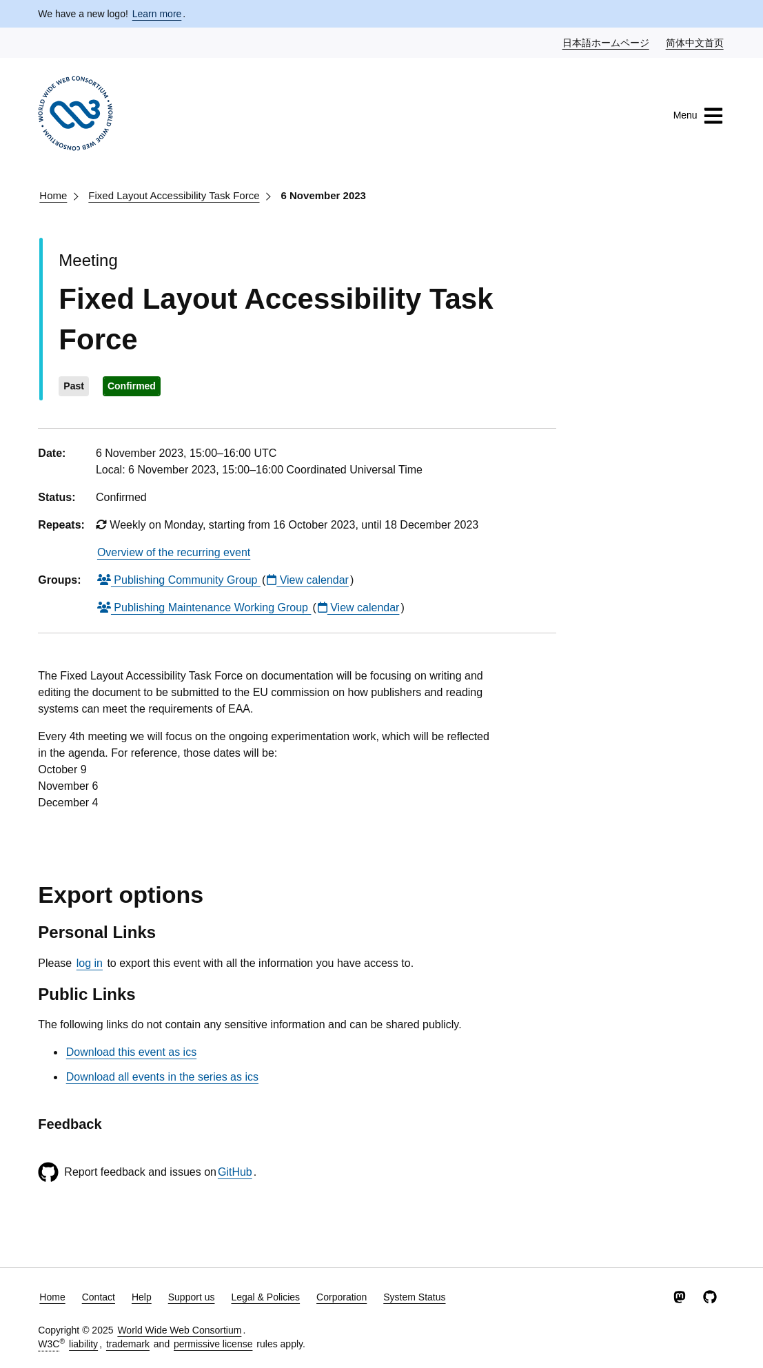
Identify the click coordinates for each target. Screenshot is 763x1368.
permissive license (213, 1343)
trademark (128, 1343)
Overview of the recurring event (173, 552)
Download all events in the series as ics (162, 1077)
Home (53, 195)
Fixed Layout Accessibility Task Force (173, 195)
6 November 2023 (323, 195)
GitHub (235, 1172)
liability (83, 1343)
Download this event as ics (131, 1052)
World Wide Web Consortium (179, 1330)
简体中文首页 (695, 42)
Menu (698, 115)
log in (90, 963)
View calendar (308, 580)
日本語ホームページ (606, 42)
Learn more (157, 13)
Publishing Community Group (179, 580)
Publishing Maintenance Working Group (204, 607)
